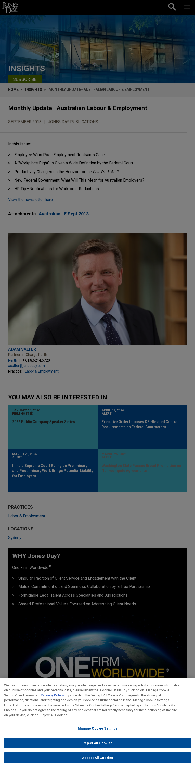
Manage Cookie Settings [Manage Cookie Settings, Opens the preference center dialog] (98, 733)
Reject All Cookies (97, 747)
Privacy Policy (52, 700)
